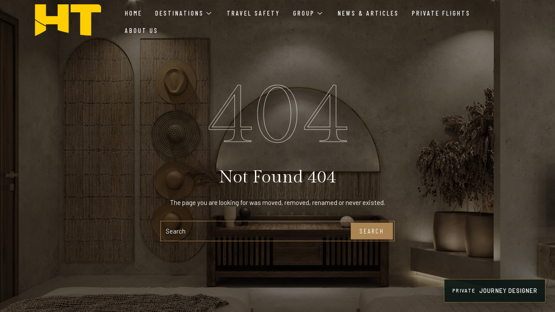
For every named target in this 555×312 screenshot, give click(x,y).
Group (307, 13)
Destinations (183, 13)
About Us (141, 30)
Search (371, 231)
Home (133, 13)
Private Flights (441, 13)
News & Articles (368, 13)
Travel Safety (253, 13)
